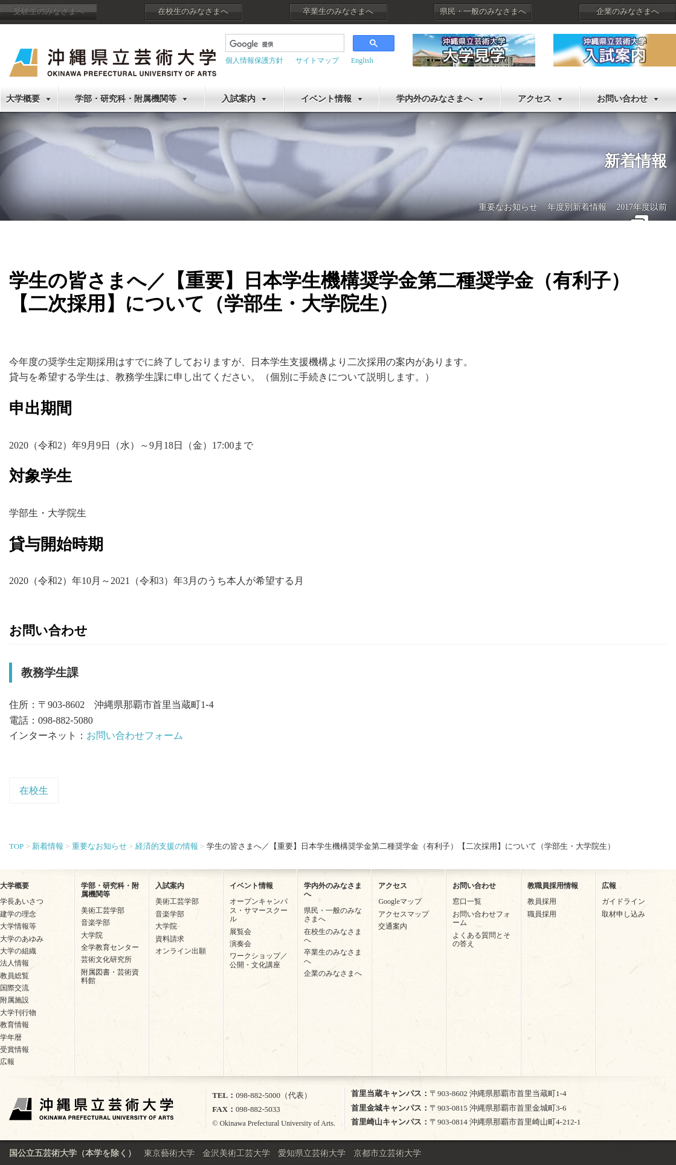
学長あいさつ (21, 901)
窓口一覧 (466, 901)
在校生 (33, 790)
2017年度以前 (641, 207)
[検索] (284, 44)
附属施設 (14, 1000)
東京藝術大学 (169, 1153)
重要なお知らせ (508, 207)
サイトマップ (317, 60)
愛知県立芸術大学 (312, 1153)
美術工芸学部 (102, 910)
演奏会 (240, 943)
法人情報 (14, 963)
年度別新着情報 (577, 207)
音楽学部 (95, 922)
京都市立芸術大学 (387, 1153)
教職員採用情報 (552, 885)
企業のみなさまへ (627, 11)
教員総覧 (14, 976)
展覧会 (240, 931)
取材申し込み (623, 914)
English (362, 60)
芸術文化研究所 (106, 959)
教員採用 (541, 901)
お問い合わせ (622, 98)
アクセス (535, 98)
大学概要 (23, 98)
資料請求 (169, 939)
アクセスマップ (403, 914)
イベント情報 (326, 98)
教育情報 (14, 1025)
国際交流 (14, 988)
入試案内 (239, 98)
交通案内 (392, 926)
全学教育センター (110, 947)
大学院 (92, 935)
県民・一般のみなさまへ (483, 11)
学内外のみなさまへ (434, 98)
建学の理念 (18, 914)
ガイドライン (623, 901)
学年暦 (11, 1037)
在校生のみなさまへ (193, 11)
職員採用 (541, 914)
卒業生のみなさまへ (338, 11)
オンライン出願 (180, 951)
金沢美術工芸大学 (236, 1153)
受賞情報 (14, 1049)
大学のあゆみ (21, 939)
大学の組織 (18, 951)
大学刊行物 (18, 1012)
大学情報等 (18, 926)
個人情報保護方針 (254, 60)
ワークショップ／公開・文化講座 (259, 960)
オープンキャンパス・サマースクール (259, 910)
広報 (7, 1061)
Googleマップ (399, 901)
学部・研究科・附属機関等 (125, 98)
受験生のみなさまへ (48, 11)
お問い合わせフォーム (134, 735)
